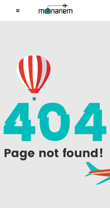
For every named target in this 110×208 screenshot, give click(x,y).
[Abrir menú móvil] (19, 10)
